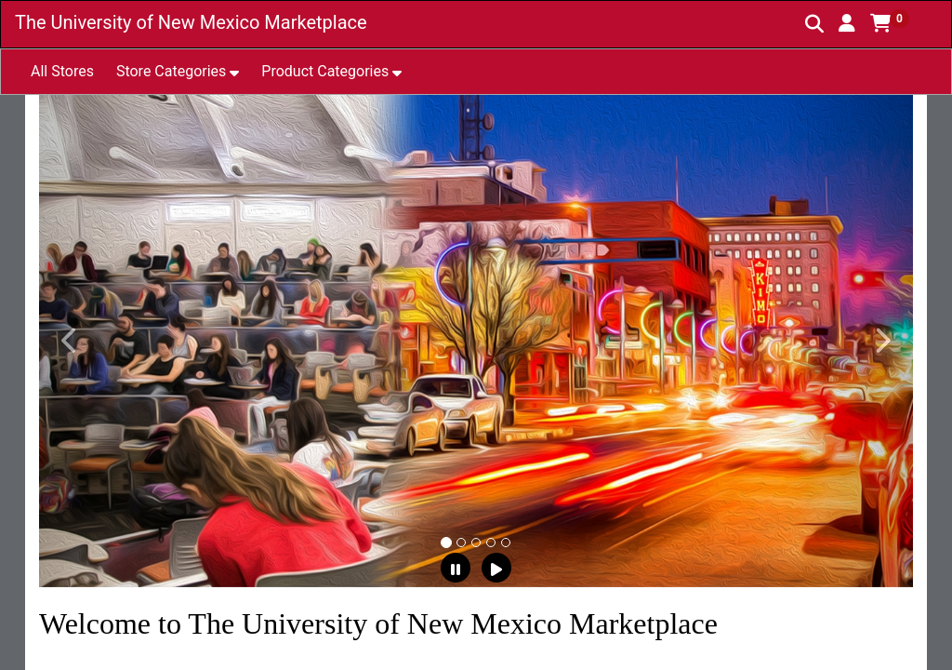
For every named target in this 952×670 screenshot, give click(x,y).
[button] (847, 23)
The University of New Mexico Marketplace (191, 22)
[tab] (446, 542)
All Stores (62, 71)
